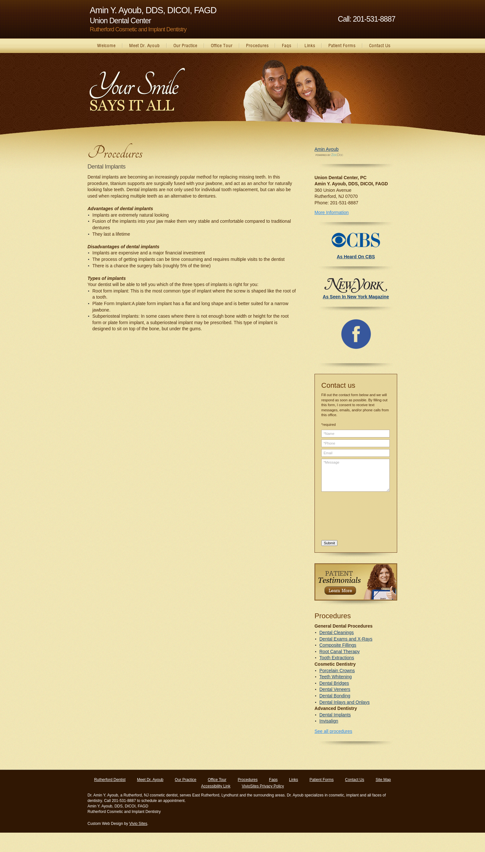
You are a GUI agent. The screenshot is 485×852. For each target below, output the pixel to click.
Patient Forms (321, 779)
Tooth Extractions (336, 657)
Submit (329, 543)
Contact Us (354, 779)
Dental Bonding (334, 695)
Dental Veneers (334, 689)
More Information (332, 212)
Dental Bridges (334, 683)
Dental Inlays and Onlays (344, 702)
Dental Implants (335, 714)
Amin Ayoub (326, 149)
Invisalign (328, 721)
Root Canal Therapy (339, 651)
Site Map (383, 779)
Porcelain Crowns (337, 670)
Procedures (247, 779)
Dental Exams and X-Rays (345, 639)
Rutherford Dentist (109, 779)
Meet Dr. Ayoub (150, 779)
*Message (355, 475)
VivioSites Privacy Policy (263, 786)
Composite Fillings (337, 645)
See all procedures (333, 731)
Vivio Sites (138, 823)
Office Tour (217, 779)
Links (293, 779)
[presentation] (347, 517)
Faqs (273, 779)
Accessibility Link (216, 786)
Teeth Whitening (335, 676)
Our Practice (185, 779)
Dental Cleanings (336, 632)
